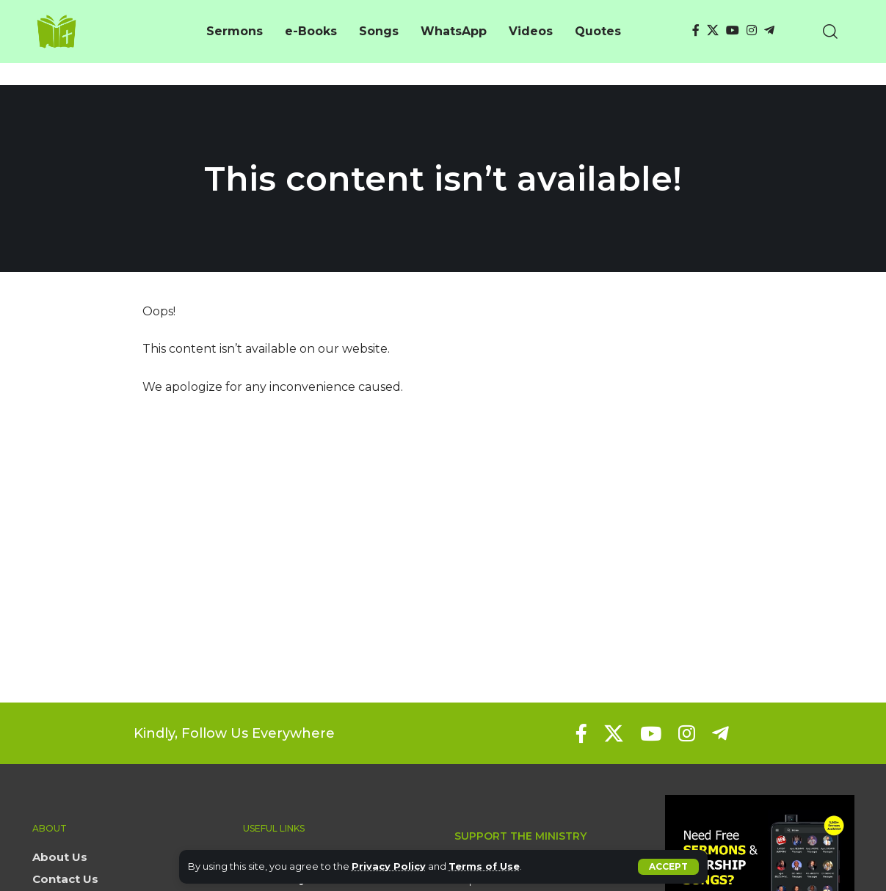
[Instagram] (751, 30)
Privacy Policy (389, 866)
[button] (668, 867)
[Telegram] (769, 30)
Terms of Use (484, 866)
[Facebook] (696, 30)
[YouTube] (732, 30)
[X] (712, 30)
